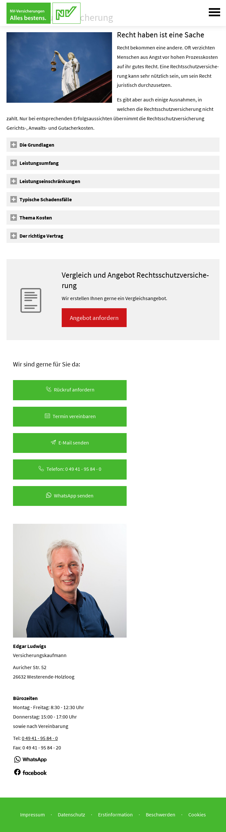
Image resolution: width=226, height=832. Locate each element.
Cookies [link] (197, 814)
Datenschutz (71, 814)
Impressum (32, 814)
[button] (36, 144)
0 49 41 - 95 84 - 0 (40, 738)
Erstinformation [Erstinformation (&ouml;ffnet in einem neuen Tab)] (115, 814)
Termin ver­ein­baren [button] (70, 416)
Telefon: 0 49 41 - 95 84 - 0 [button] (70, 469)
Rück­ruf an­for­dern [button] (69, 389)
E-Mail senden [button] (70, 442)
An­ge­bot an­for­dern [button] (94, 318)
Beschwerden (160, 814)
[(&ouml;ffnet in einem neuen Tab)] (30, 762)
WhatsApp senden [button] (70, 495)
